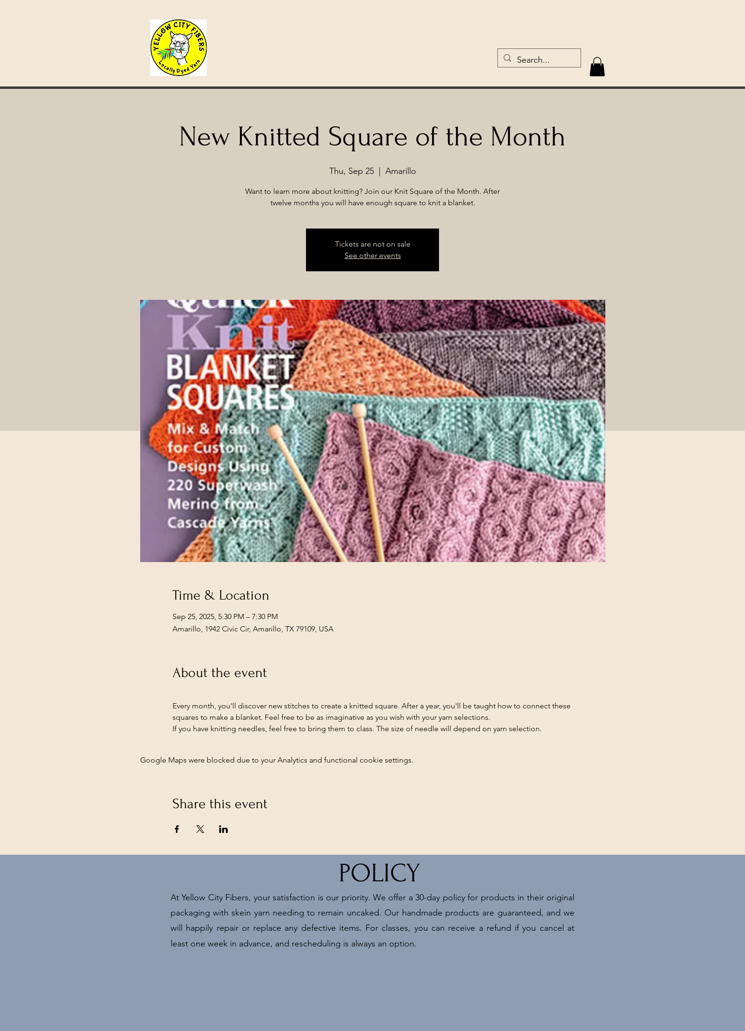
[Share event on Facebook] (176, 829)
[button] (597, 66)
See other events (372, 255)
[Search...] (539, 60)
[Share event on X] (200, 829)
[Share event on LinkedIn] (223, 829)
